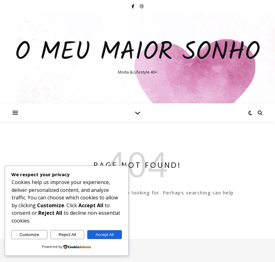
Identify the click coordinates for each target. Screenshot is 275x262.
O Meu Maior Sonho (137, 52)
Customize (29, 234)
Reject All (67, 234)
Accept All (104, 234)
